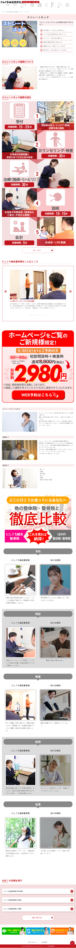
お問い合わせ (68, 5)
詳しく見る (37, 250)
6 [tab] (41, 315)
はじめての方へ (15, 5)
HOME (8, 5)
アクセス (46, 5)
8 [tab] (46, 315)
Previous (5, 291)
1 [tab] (29, 315)
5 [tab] (39, 315)
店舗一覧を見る (37, 918)
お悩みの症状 (32, 5)
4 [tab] (37, 315)
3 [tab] (34, 315)
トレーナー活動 (60, 5)
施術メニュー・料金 (23, 5)
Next (70, 291)
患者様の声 (52, 5)
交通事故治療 (40, 5)
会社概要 (44, 942)
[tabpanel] (38, 289)
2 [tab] (32, 315)
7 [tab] (44, 315)
